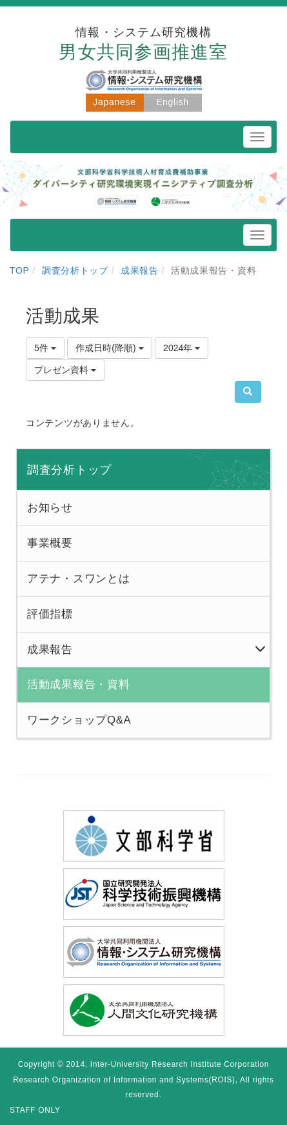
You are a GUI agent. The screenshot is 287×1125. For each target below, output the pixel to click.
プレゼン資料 (65, 370)
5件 (45, 348)
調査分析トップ (75, 270)
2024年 (181, 348)
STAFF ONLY (35, 1110)
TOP (20, 270)
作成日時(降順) (109, 348)
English (172, 102)
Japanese (114, 102)
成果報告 (140, 270)
